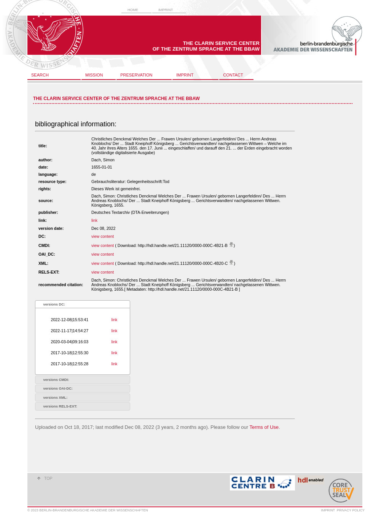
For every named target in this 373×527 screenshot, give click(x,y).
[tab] (82, 304)
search (40, 75)
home (133, 10)
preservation (136, 75)
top (48, 478)
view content (102, 236)
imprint (165, 10)
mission (94, 75)
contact (233, 75)
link (94, 220)
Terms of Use (264, 427)
